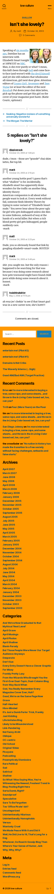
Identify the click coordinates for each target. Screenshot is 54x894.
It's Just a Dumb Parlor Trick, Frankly (23, 712)
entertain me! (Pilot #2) (16, 350)
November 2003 (12, 600)
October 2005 (11, 508)
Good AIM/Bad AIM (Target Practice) (23, 375)
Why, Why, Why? (12, 849)
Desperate (9, 657)
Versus (7, 822)
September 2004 (12, 560)
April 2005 (9, 532)
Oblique (7, 736)
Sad (5, 767)
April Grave (9, 630)
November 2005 (12, 504)
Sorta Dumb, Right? (13, 790)
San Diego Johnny (13, 426)
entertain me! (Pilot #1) (16, 356)
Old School (9, 744)
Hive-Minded (10, 708)
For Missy (8, 669)
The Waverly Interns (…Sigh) (19, 369)
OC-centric (9, 740)
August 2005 (10, 516)
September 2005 (12, 512)
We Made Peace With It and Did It (21, 830)
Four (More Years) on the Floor (29, 407)
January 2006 (11, 497)
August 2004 (10, 564)
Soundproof (9, 794)
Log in (6, 864)
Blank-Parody (10, 646)
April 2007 (9, 469)
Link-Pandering (11, 728)
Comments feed (12, 872)
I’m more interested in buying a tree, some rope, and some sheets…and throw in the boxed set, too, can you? (27, 417)
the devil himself (40, 73)
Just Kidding (10, 716)
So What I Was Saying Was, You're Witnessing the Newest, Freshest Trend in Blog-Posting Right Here (26, 783)
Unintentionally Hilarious (16, 814)
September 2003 (12, 608)
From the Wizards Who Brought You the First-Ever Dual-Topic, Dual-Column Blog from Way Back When (26, 681)
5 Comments (29, 35)
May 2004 (8, 576)
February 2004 (11, 588)
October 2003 (11, 604)
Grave (6, 700)
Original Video (11, 747)
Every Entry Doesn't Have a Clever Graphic (27, 665)
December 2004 (12, 548)
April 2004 (9, 580)
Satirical (7, 771)
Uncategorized (11, 810)
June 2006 (9, 477)
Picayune (8, 751)
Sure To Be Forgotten (15, 802)
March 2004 (10, 584)
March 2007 (10, 473)
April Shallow (10, 642)
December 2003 (12, 596)
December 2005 (12, 501)
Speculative (9, 798)
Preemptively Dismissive (17, 759)
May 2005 (8, 528)
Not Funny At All (11, 732)
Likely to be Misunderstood (18, 724)
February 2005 (11, 540)
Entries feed (9, 868)
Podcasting (9, 755)
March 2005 (10, 536)
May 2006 (8, 481)
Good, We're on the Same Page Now (23, 696)
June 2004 (9, 572)
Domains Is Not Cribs (14, 363)
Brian (6, 390)
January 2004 (11, 592)
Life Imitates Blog (12, 720)
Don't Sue (8, 661)
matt (19, 31)
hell (31, 70)
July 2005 (8, 520)
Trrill (5, 407)
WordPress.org (11, 876)
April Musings (10, 634)
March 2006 (10, 489)
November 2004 (12, 552)
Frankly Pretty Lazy (13, 673)
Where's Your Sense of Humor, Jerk (22, 846)
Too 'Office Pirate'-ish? (15, 806)
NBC (22, 63)
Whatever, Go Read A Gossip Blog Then (25, 842)
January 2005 (11, 544)
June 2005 (9, 524)
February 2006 (11, 493)
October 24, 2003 (35, 31)
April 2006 (9, 485)
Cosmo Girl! (20, 83)
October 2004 (11, 556)
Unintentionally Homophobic (19, 818)
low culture (27, 5)
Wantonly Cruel (11, 826)
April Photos (9, 638)
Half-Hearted (10, 704)
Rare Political (10, 763)
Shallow (27, 17)
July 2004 (8, 568)
